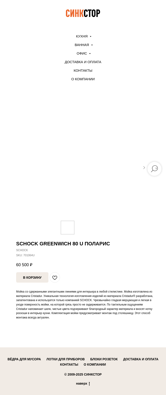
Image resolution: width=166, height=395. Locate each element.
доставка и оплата (140, 359)
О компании (83, 79)
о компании (95, 364)
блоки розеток (104, 359)
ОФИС (82, 53)
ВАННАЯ (82, 45)
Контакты (83, 70)
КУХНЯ (82, 36)
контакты (69, 364)
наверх (83, 384)
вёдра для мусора (24, 359)
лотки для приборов (65, 359)
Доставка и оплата (83, 62)
